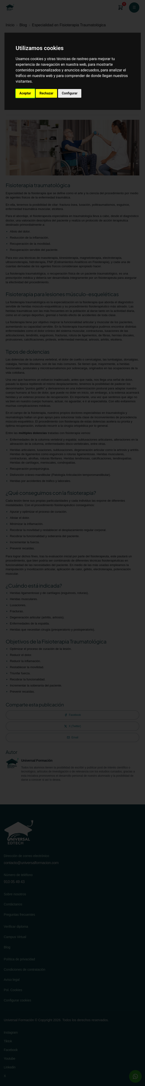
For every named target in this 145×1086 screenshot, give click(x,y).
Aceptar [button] (25, 93)
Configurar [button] (70, 93)
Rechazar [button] (46, 93)
